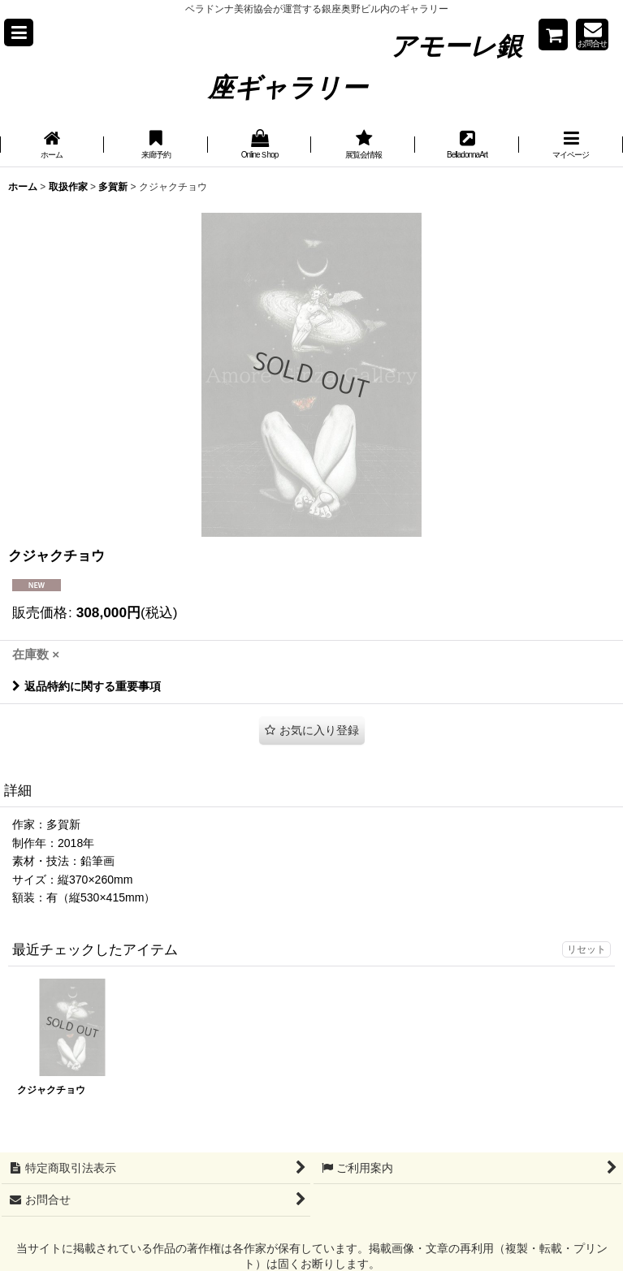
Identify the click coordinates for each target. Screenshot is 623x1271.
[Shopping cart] (553, 34)
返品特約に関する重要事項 (86, 686)
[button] (18, 32)
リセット (586, 949)
